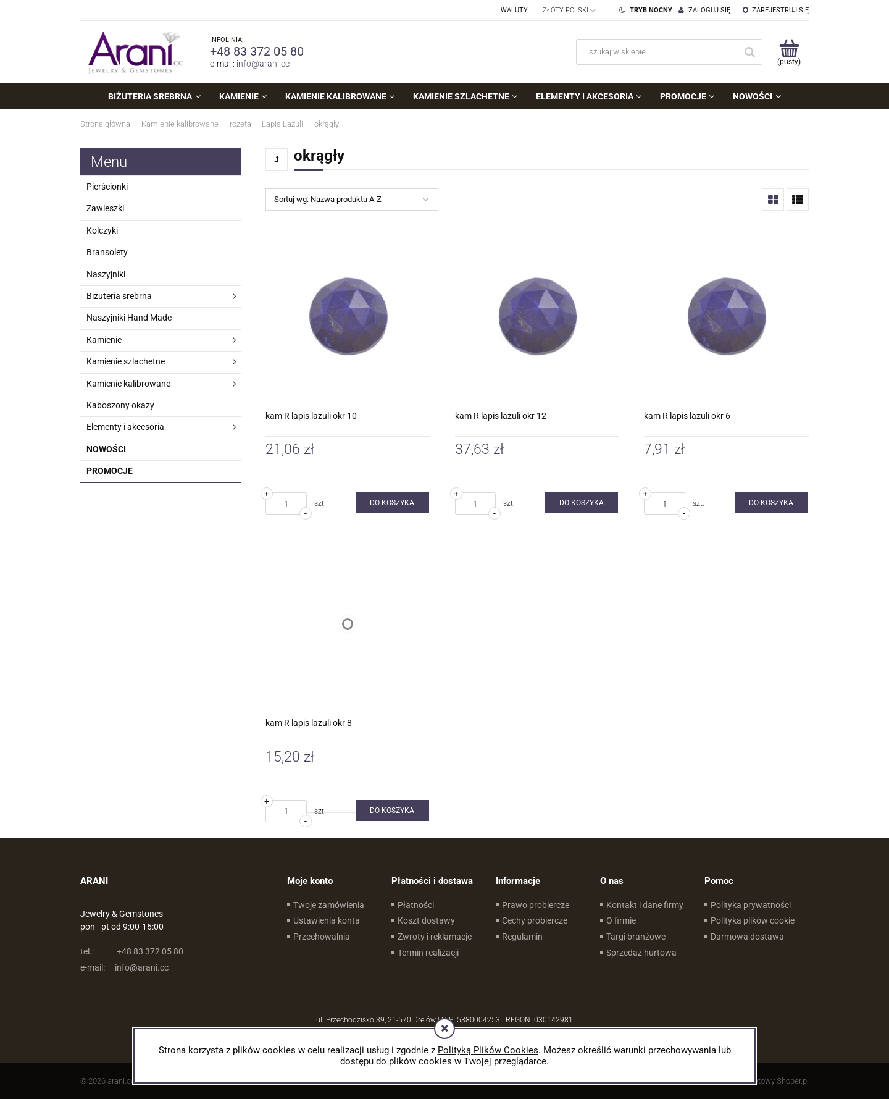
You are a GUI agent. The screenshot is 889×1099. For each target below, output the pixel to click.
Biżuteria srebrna (119, 296)
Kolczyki (102, 230)
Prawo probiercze (535, 905)
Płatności (416, 905)
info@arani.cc (263, 64)
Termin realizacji (428, 953)
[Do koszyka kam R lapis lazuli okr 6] (771, 502)
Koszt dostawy (426, 920)
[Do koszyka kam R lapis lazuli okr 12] (581, 502)
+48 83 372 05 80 (257, 51)
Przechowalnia (321, 936)
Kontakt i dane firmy (644, 905)
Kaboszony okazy (120, 405)
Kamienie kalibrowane (128, 384)
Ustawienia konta (326, 920)
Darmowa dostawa (747, 936)
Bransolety (107, 252)
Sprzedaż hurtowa (641, 953)
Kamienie (104, 340)
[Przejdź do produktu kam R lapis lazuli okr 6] (726, 316)
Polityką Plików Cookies (488, 1050)
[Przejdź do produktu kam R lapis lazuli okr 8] (347, 623)
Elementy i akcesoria (125, 427)
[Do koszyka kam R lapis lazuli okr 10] (392, 502)
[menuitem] (154, 96)
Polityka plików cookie (753, 920)
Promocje (109, 471)
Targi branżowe (636, 936)
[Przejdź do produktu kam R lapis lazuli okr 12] (537, 316)
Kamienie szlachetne (125, 361)
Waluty (514, 10)
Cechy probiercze (534, 920)
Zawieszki (105, 208)
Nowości (106, 449)
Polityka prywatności (751, 905)
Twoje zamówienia (328, 905)
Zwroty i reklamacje (435, 936)
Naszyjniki (105, 274)
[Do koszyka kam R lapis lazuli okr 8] (392, 810)
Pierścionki (107, 187)
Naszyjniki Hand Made (129, 317)
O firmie (621, 920)
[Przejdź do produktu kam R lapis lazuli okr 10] (347, 316)
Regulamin (522, 936)
